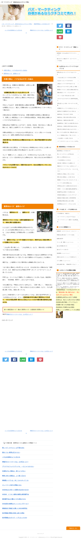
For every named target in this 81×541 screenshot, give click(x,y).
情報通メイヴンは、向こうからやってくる (15, 480)
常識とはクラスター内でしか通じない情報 (67, 86)
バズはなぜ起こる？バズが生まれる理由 (66, 77)
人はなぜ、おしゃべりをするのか (65, 80)
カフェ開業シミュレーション (63, 260)
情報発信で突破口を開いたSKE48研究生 (14, 508)
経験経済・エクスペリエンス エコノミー (67, 231)
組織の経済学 (60, 238)
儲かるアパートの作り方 (62, 249)
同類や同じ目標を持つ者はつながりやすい (67, 129)
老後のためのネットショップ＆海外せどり (67, 257)
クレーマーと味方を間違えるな (12, 485)
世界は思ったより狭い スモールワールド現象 (67, 104)
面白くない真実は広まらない (11, 452)
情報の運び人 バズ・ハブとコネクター (66, 92)
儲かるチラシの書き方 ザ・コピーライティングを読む (67, 59)
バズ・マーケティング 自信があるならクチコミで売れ (15, 2)
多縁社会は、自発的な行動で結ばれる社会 (67, 126)
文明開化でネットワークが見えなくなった (67, 108)
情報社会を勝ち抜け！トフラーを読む (66, 234)
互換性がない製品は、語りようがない (14, 471)
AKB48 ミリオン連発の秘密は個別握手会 (15, 494)
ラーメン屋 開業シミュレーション (65, 242)
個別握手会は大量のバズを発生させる (14, 499)
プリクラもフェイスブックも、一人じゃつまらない (18, 466)
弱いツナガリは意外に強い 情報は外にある (67, 132)
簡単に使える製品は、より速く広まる (14, 475)
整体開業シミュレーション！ (63, 253)
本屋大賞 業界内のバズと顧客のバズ (66, 163)
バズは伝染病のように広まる (11, 457)
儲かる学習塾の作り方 (62, 246)
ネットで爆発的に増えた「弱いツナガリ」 (67, 135)
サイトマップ (40, 533)
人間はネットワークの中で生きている (66, 83)
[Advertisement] (27, 50)
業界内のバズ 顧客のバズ (12, 73)
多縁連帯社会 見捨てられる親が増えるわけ (67, 123)
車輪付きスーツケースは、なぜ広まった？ (19, 314)
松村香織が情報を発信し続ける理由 (13, 513)
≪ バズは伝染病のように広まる (13, 30)
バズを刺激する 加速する (63, 213)
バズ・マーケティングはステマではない (66, 216)
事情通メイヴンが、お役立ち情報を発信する (67, 89)
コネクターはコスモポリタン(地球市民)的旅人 (67, 99)
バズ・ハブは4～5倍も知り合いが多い (66, 95)
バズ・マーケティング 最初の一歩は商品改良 (67, 220)
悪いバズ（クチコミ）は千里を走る (13, 448)
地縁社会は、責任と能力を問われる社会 (66, 117)
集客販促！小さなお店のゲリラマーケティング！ (67, 54)
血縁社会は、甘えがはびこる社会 (65, 114)
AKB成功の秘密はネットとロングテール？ (15, 503)
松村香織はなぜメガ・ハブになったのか (14, 517)
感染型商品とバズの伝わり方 (63, 150)
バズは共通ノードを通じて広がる (65, 138)
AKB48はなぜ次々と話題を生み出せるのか (15, 490)
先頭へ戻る (74, 528)
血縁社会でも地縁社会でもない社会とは (66, 111)
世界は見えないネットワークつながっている (67, 73)
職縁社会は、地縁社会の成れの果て (65, 120)
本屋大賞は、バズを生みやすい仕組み (15, 70)
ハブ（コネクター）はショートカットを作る (67, 141)
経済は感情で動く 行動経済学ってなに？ (67, 264)
